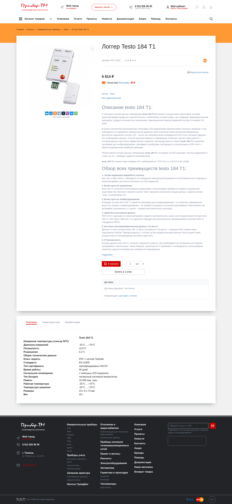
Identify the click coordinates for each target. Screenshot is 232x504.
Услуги (78, 19)
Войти (173, 8)
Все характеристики (111, 98)
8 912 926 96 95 (31, 444)
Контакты (171, 19)
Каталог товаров (36, 19)
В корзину (111, 263)
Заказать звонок (103, 7)
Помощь (156, 19)
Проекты (92, 19)
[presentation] (187, 440)
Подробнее (107, 255)
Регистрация (182, 8)
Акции (142, 19)
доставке (123, 296)
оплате (133, 296)
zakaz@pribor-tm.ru (30, 465)
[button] (143, 6)
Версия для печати (199, 72)
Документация (125, 19)
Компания (63, 19)
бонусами (124, 82)
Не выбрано (72, 8)
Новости (107, 19)
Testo (112, 94)
